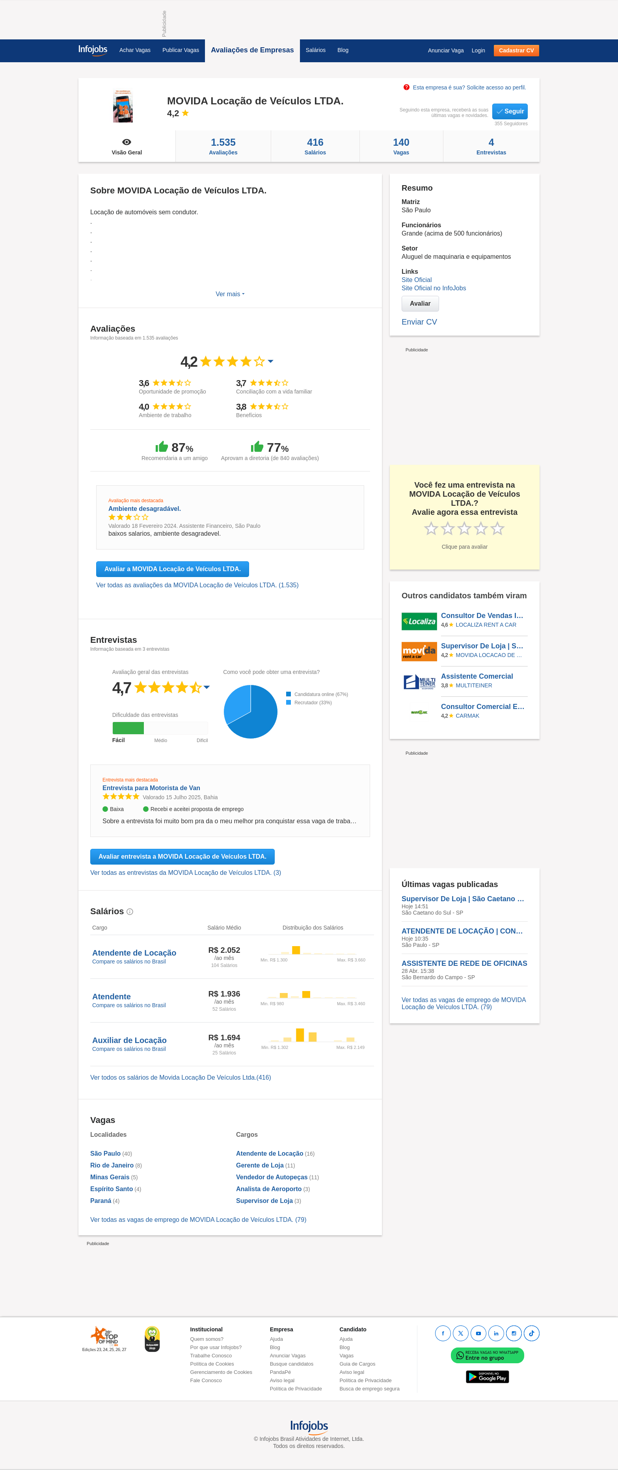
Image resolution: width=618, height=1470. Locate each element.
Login (478, 50)
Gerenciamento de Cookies (221, 1372)
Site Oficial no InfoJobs (434, 288)
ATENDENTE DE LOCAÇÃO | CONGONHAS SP (465, 931)
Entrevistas (491, 146)
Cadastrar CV (516, 50)
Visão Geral (127, 146)
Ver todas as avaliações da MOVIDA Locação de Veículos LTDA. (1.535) (197, 585)
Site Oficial (417, 280)
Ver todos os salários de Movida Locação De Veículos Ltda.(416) (180, 1077)
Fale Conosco (206, 1380)
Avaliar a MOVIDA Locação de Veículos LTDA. (172, 569)
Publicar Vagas (180, 50)
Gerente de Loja (260, 1165)
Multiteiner (474, 685)
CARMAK (468, 716)
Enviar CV (419, 321)
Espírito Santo (111, 1189)
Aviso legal (282, 1380)
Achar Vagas (135, 50)
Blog (342, 50)
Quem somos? (207, 1339)
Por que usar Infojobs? (216, 1347)
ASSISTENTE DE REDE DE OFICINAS (464, 963)
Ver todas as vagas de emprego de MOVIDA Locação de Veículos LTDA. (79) (198, 1219)
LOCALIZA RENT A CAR (486, 625)
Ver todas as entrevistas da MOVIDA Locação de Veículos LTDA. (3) (185, 872)
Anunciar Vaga (446, 50)
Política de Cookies (212, 1364)
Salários (316, 50)
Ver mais (230, 294)
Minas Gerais (110, 1177)
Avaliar (420, 303)
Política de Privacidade (296, 1389)
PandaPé (280, 1372)
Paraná (100, 1200)
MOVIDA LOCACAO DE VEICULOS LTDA (490, 655)
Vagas (401, 146)
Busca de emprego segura (369, 1389)
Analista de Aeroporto (269, 1189)
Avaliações (223, 146)
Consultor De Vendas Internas (484, 616)
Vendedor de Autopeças (272, 1177)
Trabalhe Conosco (211, 1356)
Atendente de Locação (269, 1153)
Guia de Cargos (357, 1364)
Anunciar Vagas (288, 1356)
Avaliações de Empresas (252, 50)
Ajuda (276, 1339)
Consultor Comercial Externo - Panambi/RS (484, 707)
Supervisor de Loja (264, 1200)
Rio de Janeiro (112, 1165)
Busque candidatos (292, 1364)
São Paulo (105, 1153)
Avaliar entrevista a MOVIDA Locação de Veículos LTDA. (182, 856)
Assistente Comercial (477, 676)
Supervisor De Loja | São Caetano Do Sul (484, 646)
